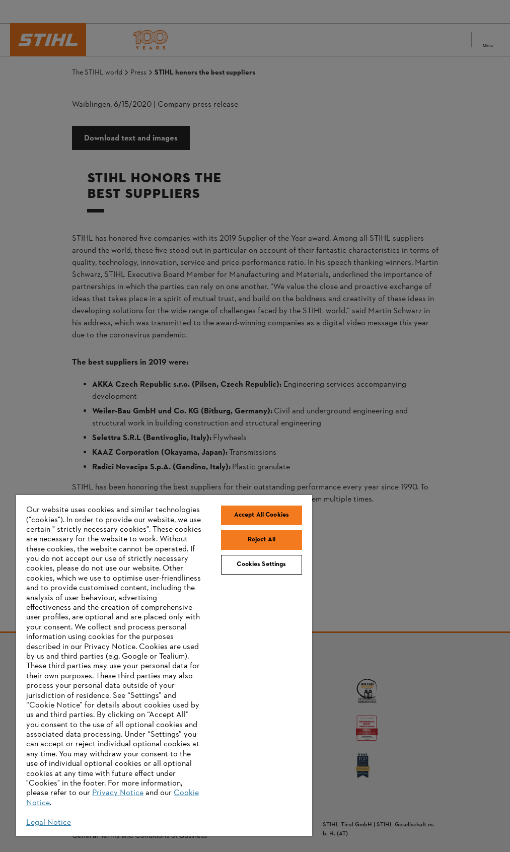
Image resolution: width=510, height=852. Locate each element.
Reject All (261, 539)
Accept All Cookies (261, 515)
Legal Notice (48, 822)
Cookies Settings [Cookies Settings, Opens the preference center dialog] (261, 564)
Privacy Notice (117, 793)
